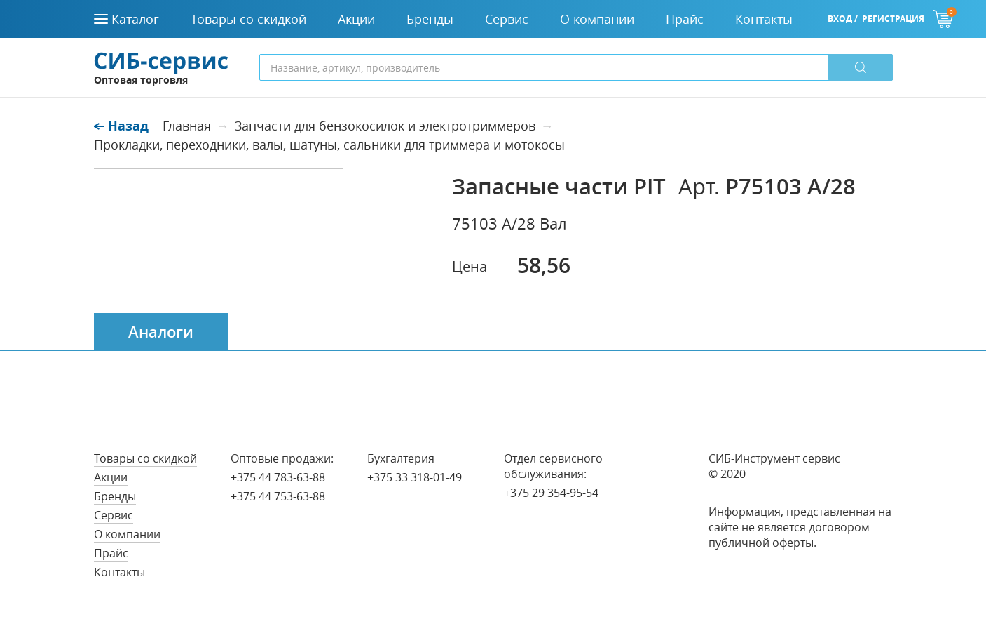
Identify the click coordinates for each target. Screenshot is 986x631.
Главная (187, 125)
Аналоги (160, 332)
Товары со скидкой (145, 458)
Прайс (111, 553)
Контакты (119, 572)
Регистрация (893, 19)
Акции (111, 477)
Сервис (113, 515)
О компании (127, 534)
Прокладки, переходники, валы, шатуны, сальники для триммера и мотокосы (329, 144)
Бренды (115, 496)
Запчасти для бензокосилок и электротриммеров (385, 125)
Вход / (843, 19)
